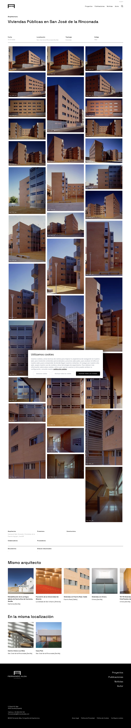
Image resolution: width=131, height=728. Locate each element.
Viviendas (69, 40)
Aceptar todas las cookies (88, 373)
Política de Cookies (103, 718)
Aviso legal (75, 718)
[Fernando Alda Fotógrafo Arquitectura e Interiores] (11, 6)
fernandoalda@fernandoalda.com (18, 714)
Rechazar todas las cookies (63, 373)
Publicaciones (100, 6)
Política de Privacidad (88, 718)
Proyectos (88, 6)
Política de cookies (60, 369)
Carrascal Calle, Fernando (16, 534)
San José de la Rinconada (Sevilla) (47, 40)
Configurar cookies (117, 718)
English (121, 1)
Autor (117, 6)
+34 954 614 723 (19, 712)
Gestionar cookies (41, 373)
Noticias (110, 6)
